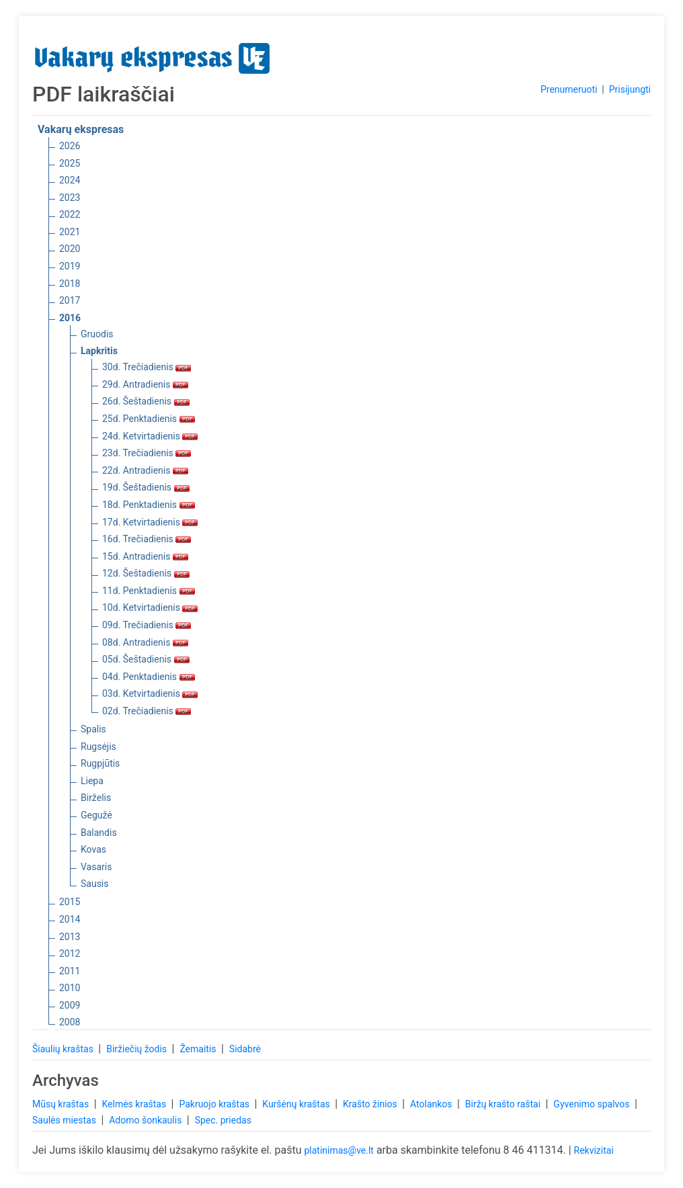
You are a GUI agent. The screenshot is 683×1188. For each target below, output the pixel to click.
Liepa (92, 780)
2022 (69, 214)
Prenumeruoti (568, 89)
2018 (69, 283)
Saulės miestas (65, 1120)
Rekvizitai (594, 1150)
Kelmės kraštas (135, 1104)
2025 (69, 163)
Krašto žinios (371, 1104)
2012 (69, 953)
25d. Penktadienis (148, 418)
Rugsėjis (98, 746)
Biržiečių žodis (137, 1049)
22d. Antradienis (145, 470)
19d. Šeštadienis (146, 487)
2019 (69, 266)
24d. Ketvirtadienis (150, 436)
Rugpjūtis (100, 763)
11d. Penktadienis (148, 590)
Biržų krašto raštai (504, 1104)
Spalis (93, 729)
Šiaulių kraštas (63, 1049)
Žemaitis (198, 1049)
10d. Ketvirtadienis (150, 607)
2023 (69, 197)
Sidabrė (245, 1049)
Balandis (99, 832)
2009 (69, 1005)
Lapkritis (99, 350)
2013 (69, 936)
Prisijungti (630, 89)
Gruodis (97, 334)
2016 (70, 317)
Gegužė (96, 815)
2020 (69, 248)
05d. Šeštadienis (146, 659)
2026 (69, 145)
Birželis (96, 797)
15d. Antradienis (145, 556)
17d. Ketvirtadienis (150, 522)
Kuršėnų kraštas (297, 1104)
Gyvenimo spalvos (592, 1104)
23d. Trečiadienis (146, 453)
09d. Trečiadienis (146, 625)
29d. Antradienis (145, 384)
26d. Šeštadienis (146, 401)
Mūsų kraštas (61, 1104)
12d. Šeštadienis (146, 573)
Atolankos (432, 1104)
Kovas (93, 849)
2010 (69, 987)
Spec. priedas (223, 1120)
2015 (69, 901)
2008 (69, 1022)
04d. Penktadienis (148, 676)
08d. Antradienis (145, 642)
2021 (69, 231)
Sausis (95, 883)
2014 (69, 919)
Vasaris (96, 866)
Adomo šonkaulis (146, 1120)
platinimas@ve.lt (338, 1150)
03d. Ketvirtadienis (150, 693)
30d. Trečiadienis (146, 367)
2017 (69, 300)
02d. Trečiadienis (146, 711)
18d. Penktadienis (148, 504)
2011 (69, 971)
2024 (69, 180)
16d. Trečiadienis (146, 539)
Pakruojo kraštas (215, 1104)
